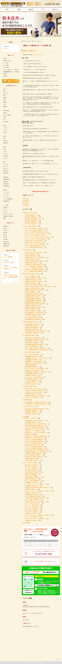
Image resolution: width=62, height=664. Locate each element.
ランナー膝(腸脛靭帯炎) (7, 198)
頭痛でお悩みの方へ (28, 250)
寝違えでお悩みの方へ (30, 51)
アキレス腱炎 (6, 205)
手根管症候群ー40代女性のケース (33, 341)
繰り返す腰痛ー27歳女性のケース (33, 460)
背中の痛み (5, 140)
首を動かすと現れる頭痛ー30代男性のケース (36, 269)
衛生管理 (26, 522)
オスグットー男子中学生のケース (33, 504)
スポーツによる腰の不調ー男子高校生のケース (36, 427)
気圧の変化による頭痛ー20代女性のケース (35, 252)
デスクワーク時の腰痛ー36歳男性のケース (35, 446)
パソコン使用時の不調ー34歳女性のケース (35, 247)
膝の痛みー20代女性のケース (32, 513)
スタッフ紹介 (5, 62)
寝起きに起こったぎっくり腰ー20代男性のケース (37, 432)
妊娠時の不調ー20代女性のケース (33, 326)
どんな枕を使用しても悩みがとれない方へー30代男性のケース (40, 286)
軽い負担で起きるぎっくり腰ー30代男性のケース (37, 423)
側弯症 (4, 136)
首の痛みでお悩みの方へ (29, 386)
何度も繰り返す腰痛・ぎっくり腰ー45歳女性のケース (38, 451)
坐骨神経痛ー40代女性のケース (33, 382)
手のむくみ (5, 153)
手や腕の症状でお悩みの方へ (30, 335)
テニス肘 (5, 130)
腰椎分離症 (5, 170)
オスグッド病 (5, 196)
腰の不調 (5, 232)
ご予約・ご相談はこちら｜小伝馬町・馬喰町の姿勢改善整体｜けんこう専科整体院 (11, 70)
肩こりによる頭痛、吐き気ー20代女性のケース (36, 232)
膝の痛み (5, 190)
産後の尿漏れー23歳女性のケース (33, 332)
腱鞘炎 (4, 147)
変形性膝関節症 (6, 201)
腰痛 (4, 162)
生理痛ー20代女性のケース (32, 283)
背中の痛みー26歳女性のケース (33, 412)
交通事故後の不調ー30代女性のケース (34, 314)
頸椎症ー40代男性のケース (32, 384)
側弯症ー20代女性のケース (32, 413)
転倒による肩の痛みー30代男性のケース (35, 310)
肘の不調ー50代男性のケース (32, 222)
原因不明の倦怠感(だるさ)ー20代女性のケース (36, 290)
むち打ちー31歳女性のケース (32, 316)
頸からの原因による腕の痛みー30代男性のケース (37, 348)
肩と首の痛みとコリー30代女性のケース (35, 388)
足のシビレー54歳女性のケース (33, 466)
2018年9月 (26, 202)
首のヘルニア (5, 93)
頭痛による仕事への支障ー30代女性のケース (36, 261)
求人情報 (5, 74)
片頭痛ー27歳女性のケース (32, 255)
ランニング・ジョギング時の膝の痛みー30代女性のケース (39, 491)
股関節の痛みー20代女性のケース (33, 494)
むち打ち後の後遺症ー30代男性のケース (35, 277)
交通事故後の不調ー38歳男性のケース (34, 319)
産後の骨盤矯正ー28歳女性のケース (34, 324)
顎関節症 (5, 106)
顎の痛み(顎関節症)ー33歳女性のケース (35, 298)
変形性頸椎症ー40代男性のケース (33, 373)
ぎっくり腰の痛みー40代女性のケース (34, 455)
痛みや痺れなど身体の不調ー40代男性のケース (36, 408)
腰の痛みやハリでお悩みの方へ (31, 418)
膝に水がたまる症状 (30, 475)
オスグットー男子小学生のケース (33, 506)
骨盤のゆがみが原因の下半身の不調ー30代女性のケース (38, 487)
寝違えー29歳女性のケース (32, 291)
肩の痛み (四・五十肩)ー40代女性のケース (35, 240)
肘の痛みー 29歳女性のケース (32, 220)
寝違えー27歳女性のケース (39, 54)
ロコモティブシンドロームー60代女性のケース (36, 518)
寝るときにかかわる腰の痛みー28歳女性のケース (37, 436)
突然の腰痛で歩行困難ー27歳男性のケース (35, 425)
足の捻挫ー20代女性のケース (32, 470)
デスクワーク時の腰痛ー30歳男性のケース (35, 439)
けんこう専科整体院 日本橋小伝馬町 (26, 662)
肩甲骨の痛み (5, 121)
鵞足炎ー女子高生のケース (32, 489)
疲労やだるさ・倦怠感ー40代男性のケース (35, 284)
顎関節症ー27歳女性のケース (32, 279)
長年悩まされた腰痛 (30, 434)
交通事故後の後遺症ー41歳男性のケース (35, 295)
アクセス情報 (5, 67)
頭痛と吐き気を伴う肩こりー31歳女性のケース (36, 257)
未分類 (25, 416)
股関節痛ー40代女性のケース (32, 520)
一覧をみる (15, 282)
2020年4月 (26, 200)
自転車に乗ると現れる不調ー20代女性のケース (36, 497)
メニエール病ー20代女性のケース (33, 354)
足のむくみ (5, 211)
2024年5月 (26, 198)
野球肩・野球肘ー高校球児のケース (34, 218)
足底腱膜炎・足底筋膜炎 (8, 216)
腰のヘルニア (5, 166)
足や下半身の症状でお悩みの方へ (31, 462)
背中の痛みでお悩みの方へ (30, 406)
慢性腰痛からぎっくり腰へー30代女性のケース (36, 429)
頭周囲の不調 (5, 226)
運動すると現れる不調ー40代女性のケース (35, 281)
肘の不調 (5, 230)
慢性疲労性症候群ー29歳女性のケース (34, 302)
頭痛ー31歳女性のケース (31, 254)
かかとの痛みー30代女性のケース (33, 472)
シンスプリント (6, 194)
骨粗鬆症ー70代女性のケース (32, 375)
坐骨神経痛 (5, 181)
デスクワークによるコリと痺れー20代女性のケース (37, 233)
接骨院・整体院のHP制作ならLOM (39, 662)
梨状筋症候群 (5, 183)
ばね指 (4, 149)
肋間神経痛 (5, 142)
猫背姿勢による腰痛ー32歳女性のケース (35, 453)
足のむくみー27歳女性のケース (33, 511)
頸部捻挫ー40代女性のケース (32, 393)
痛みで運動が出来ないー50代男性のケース (35, 312)
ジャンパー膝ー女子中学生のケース (34, 503)
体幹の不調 (5, 239)
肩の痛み (5, 112)
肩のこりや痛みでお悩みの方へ (31, 226)
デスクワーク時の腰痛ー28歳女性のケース (35, 448)
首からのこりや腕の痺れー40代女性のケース (36, 390)
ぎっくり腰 (5, 164)
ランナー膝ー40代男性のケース (33, 516)
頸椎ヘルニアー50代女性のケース (33, 370)
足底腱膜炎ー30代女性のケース (33, 482)
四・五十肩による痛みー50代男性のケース (35, 230)
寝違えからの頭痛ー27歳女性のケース (34, 307)
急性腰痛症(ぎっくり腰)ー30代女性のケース (36, 420)
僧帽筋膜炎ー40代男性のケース (33, 410)
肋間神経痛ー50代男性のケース (33, 359)
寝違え (4, 91)
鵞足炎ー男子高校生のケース (32, 478)
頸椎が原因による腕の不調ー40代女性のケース (36, 339)
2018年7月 (26, 205)
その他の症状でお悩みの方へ (30, 352)
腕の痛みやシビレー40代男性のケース (34, 337)
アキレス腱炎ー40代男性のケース (33, 499)
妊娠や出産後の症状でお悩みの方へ (32, 321)
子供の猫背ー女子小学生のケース (33, 293)
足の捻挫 (5, 207)
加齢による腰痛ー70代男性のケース (34, 444)
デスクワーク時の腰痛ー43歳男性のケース (35, 443)
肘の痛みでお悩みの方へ (29, 212)
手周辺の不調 (5, 241)
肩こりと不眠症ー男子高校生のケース (34, 245)
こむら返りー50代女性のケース (33, 468)
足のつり (5, 209)
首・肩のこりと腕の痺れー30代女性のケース (36, 228)
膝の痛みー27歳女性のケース (32, 492)
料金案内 (5, 58)
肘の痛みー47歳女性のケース (32, 216)
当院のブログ (5, 76)
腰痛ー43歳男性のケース (31, 458)
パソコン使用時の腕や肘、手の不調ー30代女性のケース (38, 349)
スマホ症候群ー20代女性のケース (33, 317)
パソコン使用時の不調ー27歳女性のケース (35, 266)
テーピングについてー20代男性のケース (35, 377)
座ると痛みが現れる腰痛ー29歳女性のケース (36, 441)
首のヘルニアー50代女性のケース (33, 397)
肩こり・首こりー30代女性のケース (34, 235)
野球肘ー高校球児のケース (32, 215)
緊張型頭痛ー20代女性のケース (33, 262)
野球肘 (4, 125)
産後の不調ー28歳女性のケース (33, 329)
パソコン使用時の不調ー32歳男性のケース (35, 271)
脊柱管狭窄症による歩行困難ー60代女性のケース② (37, 403)
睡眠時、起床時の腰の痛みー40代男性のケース (36, 303)
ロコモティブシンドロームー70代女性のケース (36, 484)
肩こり (4, 119)
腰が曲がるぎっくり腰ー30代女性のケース (35, 437)
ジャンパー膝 (5, 192)
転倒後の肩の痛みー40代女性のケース (34, 297)
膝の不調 (5, 234)
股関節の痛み (5, 177)
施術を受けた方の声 (7, 60)
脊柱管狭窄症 (27, 399)
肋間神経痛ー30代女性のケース (33, 356)
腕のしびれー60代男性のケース (33, 346)
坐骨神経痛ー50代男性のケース (33, 366)
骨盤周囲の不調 (6, 243)
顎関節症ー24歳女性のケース (32, 305)
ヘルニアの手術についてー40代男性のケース (36, 368)
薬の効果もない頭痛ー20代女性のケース (35, 264)
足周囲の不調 (5, 246)
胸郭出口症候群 (6, 110)
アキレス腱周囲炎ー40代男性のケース (34, 496)
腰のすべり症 (5, 168)
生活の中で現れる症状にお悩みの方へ (32, 273)
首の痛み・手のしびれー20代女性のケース (35, 392)
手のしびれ (5, 158)
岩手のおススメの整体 (9, 262)
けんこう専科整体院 (8, 256)
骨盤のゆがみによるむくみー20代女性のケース (36, 501)
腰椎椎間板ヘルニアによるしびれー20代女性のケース (38, 358)
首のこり (5, 88)
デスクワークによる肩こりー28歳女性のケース (36, 244)
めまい (4, 104)
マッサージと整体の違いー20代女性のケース (36, 268)
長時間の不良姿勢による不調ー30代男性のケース (37, 395)
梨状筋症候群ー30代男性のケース (33, 378)
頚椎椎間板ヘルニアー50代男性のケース (35, 361)
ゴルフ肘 (5, 127)
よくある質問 (5, 65)
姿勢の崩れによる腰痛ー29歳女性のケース (35, 456)
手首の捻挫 (5, 155)
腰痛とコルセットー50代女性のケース (34, 430)
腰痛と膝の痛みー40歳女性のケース (34, 477)
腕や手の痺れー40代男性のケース (33, 342)
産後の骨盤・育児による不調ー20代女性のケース (37, 331)
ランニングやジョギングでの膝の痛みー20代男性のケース (39, 515)
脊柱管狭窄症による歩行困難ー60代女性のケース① (37, 402)
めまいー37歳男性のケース (32, 276)
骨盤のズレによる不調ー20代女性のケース (35, 363)
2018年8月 (26, 203)
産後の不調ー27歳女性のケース (33, 327)
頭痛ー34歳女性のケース (31, 259)
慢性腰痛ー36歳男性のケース (32, 422)
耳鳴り (5, 99)
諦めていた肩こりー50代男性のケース (34, 242)
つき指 (4, 151)
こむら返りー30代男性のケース (33, 508)
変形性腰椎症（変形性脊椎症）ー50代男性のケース (37, 371)
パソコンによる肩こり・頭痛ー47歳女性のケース (37, 239)
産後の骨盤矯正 (6, 186)
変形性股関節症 (6, 179)
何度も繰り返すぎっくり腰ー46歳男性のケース (36, 449)
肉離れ (4, 218)
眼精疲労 (5, 102)
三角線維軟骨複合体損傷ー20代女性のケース (36, 344)
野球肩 (4, 117)
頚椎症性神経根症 (30, 364)
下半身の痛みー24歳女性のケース (33, 510)
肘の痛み (5, 132)
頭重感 (4, 97)
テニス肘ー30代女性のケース (32, 223)
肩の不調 (5, 228)
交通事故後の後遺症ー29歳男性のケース (35, 300)
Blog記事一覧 (25, 41)
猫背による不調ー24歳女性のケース (34, 288)
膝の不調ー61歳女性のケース (32, 473)
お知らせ (6, 48)
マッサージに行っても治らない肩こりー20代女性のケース (39, 237)
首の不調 (5, 237)
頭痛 (4, 95)
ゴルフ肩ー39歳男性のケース (32, 380)
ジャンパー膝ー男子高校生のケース (34, 480)
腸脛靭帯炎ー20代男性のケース (33, 485)
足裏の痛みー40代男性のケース (33, 465)
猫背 (4, 138)
